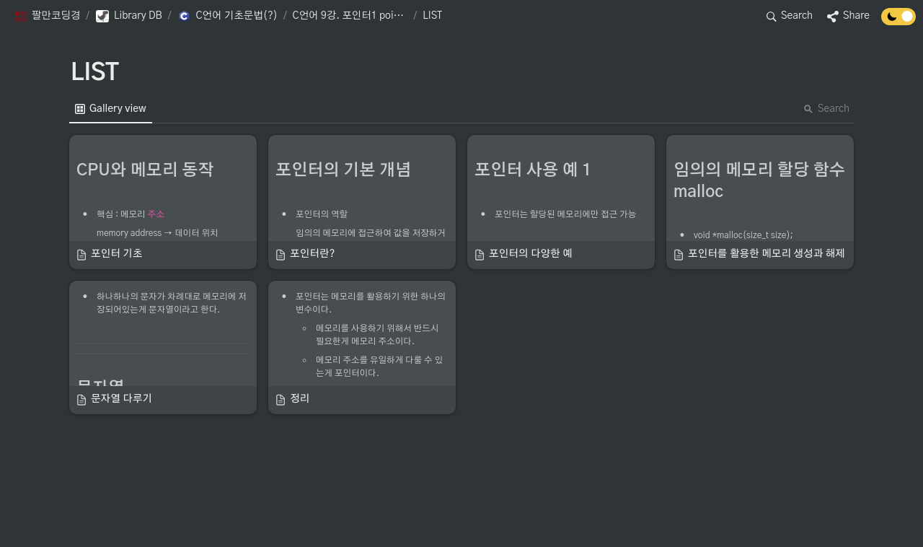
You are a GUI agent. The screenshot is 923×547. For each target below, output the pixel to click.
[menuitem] (110, 109)
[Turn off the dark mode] (898, 21)
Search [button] (826, 109)
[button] (46, 16)
